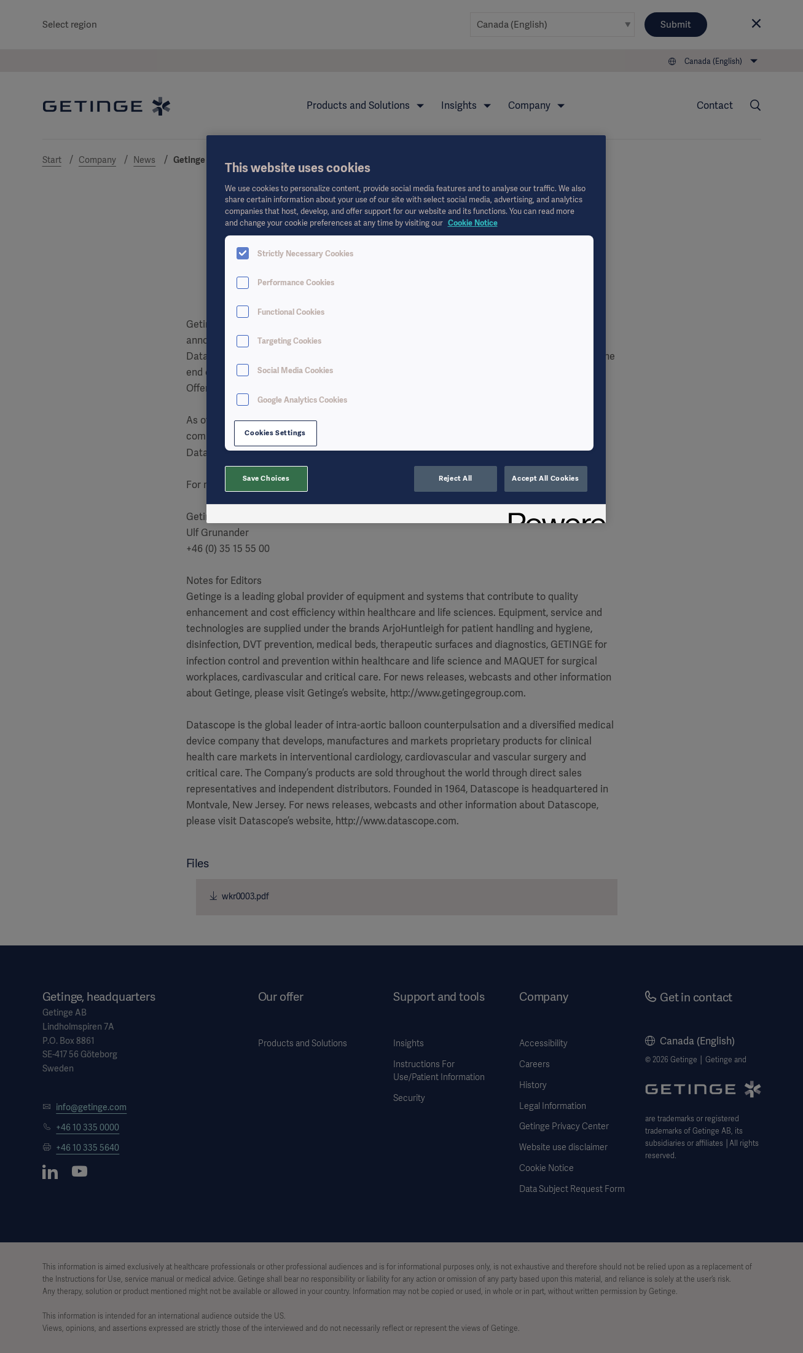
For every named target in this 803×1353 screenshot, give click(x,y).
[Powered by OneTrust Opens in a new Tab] (553, 515)
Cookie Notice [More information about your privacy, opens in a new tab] (473, 223)
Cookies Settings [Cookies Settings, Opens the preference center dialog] (275, 432)
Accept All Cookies (545, 478)
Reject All (455, 478)
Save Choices (266, 478)
